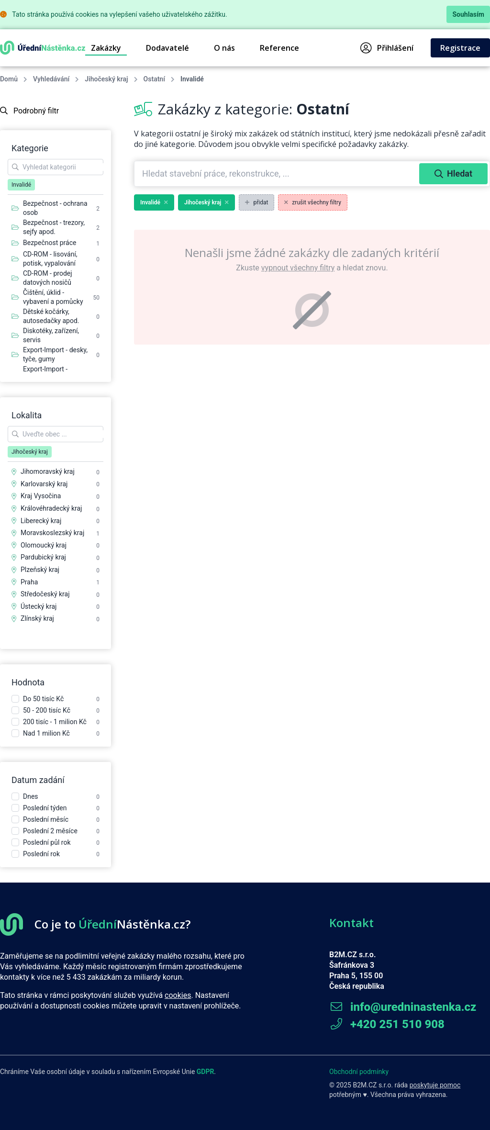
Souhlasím (468, 14)
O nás (224, 48)
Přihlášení (386, 48)
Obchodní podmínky (359, 1071)
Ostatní (154, 79)
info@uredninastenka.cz (402, 1007)
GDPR (205, 1071)
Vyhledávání (51, 79)
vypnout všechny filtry (297, 267)
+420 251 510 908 (387, 1024)
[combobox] (277, 173)
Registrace (460, 48)
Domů (9, 79)
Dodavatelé (167, 48)
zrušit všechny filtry (312, 202)
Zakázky (106, 48)
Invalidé (154, 202)
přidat (256, 202)
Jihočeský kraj (106, 79)
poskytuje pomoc (435, 1085)
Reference (279, 48)
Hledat (453, 173)
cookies (178, 995)
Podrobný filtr (29, 110)
